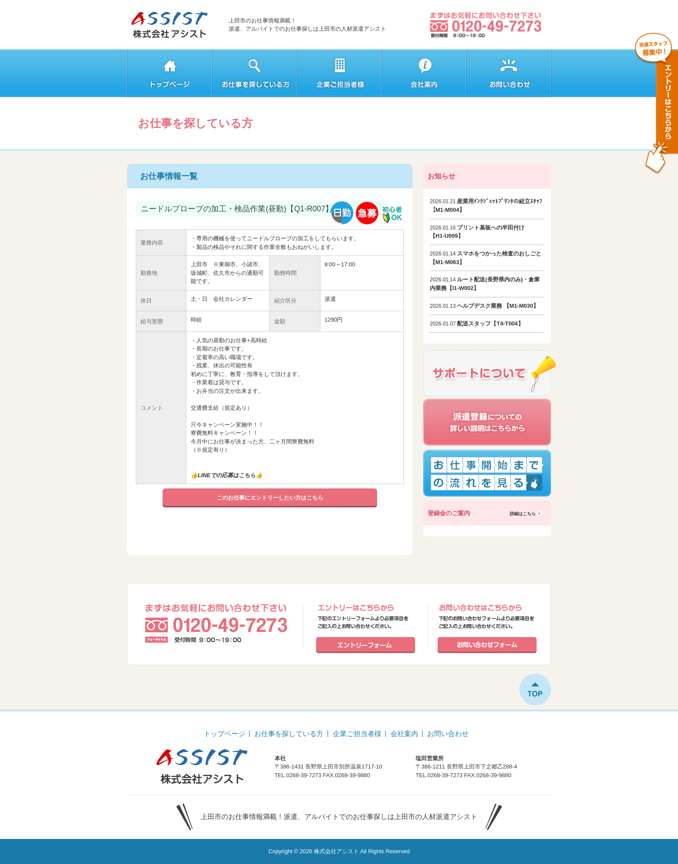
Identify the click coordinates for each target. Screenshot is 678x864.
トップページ (224, 733)
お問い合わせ (448, 733)
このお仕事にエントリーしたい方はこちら (270, 497)
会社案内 (404, 733)
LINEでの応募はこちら (227, 475)
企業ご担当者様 (357, 733)
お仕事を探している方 (288, 733)
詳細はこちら (523, 513)
